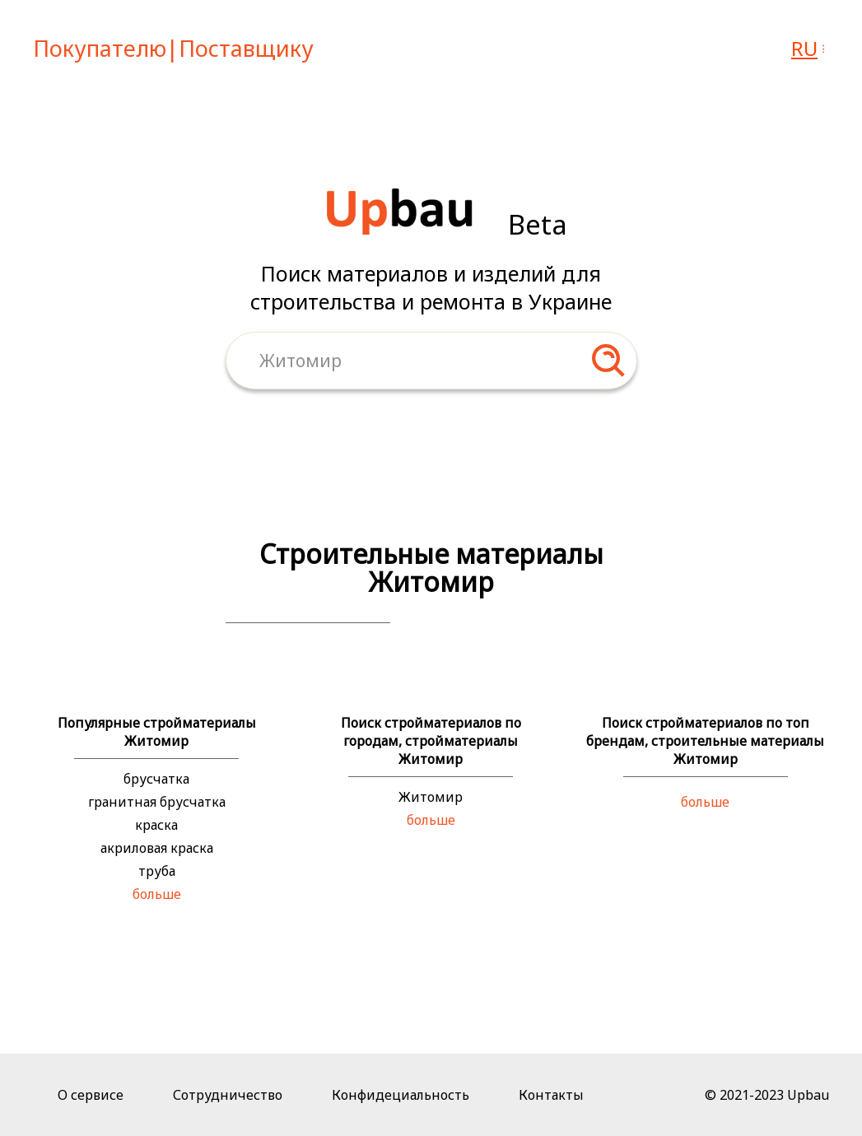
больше (157, 894)
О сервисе (90, 1095)
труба (156, 871)
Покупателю (99, 48)
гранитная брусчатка (157, 802)
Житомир (430, 797)
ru (804, 48)
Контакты (551, 1095)
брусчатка (156, 779)
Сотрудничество (227, 1095)
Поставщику (246, 48)
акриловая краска (156, 848)
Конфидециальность (400, 1095)
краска (156, 825)
